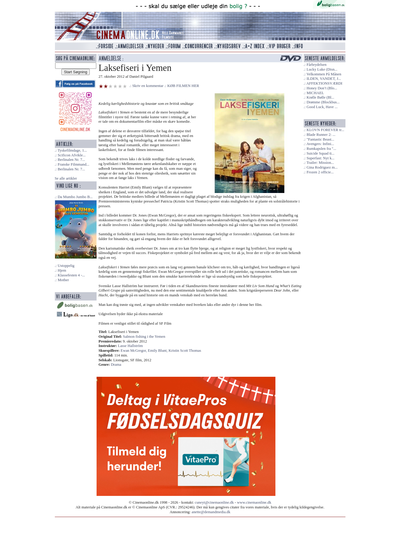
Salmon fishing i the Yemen (144, 336)
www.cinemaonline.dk (254, 502)
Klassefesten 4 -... (71, 275)
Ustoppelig (66, 266)
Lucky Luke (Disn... (321, 69)
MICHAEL (315, 93)
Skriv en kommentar (148, 86)
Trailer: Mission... (320, 163)
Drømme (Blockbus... (322, 102)
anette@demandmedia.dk (211, 512)
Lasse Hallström (130, 346)
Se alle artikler (66, 178)
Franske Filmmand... (73, 164)
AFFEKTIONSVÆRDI (324, 83)
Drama (116, 364)
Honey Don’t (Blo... (321, 88)
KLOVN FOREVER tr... (325, 130)
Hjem (62, 270)
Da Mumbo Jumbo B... (75, 197)
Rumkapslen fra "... (321, 149)
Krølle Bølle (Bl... (320, 97)
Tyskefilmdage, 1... (72, 150)
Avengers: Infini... (320, 144)
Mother (63, 280)
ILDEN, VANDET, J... (323, 79)
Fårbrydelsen (316, 65)
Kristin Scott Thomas (184, 350)
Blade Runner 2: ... (320, 135)
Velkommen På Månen (323, 74)
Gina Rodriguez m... (321, 167)
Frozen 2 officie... (320, 172)
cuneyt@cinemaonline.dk (214, 502)
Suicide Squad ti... (320, 153)
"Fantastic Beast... (320, 139)
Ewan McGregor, (134, 350)
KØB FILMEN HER (183, 86)
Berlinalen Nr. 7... (71, 160)
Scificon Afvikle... (72, 155)
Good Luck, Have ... (321, 107)
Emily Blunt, (158, 350)
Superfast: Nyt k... (320, 158)
